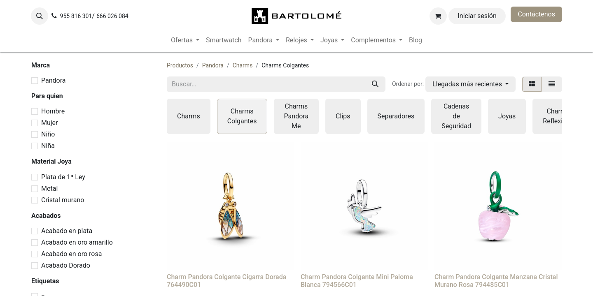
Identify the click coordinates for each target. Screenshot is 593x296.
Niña (48, 146)
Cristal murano (62, 200)
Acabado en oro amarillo (77, 242)
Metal (49, 188)
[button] (39, 16)
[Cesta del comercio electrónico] (438, 16)
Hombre (53, 111)
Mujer (49, 123)
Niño (48, 134)
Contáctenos (536, 14)
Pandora (53, 80)
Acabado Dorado (65, 265)
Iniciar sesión (477, 16)
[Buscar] (375, 84)
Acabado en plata (66, 231)
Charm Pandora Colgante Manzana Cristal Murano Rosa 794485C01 (496, 281)
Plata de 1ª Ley (63, 177)
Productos (180, 65)
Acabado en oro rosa (71, 254)
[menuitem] (185, 40)
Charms (243, 65)
